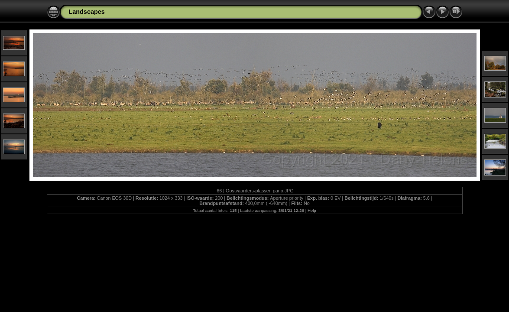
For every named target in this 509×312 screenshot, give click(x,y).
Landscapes (87, 11)
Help (312, 210)
